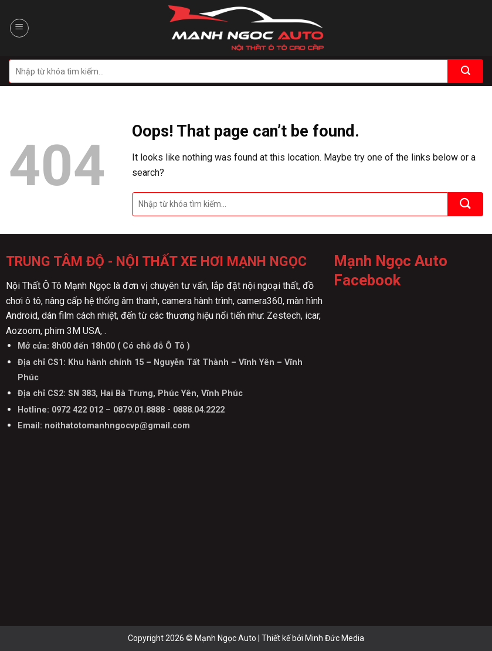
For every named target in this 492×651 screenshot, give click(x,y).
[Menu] (19, 28)
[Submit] (465, 71)
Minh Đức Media (334, 638)
